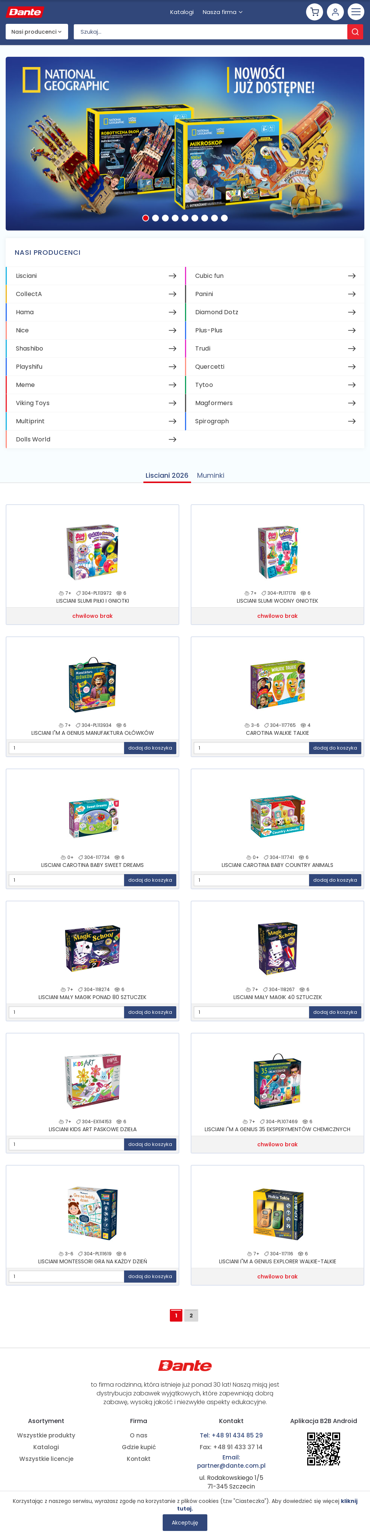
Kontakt (138, 1460)
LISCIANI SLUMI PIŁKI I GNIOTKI (92, 605)
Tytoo (204, 388)
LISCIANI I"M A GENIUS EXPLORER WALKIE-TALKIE (277, 1266)
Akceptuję (185, 1522)
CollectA (29, 297)
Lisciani (26, 279)
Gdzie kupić (139, 1447)
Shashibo (29, 352)
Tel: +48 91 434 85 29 (231, 1435)
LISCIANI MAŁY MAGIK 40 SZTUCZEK (277, 1001)
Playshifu (29, 370)
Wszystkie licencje (46, 1460)
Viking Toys (33, 406)
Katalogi (46, 1447)
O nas (139, 1435)
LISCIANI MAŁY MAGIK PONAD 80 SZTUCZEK (92, 1001)
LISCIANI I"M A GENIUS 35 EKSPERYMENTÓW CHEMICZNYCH (277, 1133)
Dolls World (33, 442)
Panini (204, 297)
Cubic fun (209, 279)
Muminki (211, 478)
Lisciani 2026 (166, 478)
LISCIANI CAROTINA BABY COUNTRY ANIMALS (277, 869)
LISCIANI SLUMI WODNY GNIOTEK (277, 605)
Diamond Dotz (216, 315)
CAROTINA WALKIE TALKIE (277, 737)
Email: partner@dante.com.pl (231, 1461)
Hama (25, 315)
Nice (22, 333)
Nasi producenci (33, 35)
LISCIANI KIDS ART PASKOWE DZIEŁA (93, 1133)
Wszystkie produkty (46, 1435)
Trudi (202, 352)
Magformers (214, 406)
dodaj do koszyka (150, 752)
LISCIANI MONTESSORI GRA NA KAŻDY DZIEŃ (92, 1266)
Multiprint (30, 424)
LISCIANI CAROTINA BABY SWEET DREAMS (92, 869)
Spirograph (212, 424)
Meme (25, 388)
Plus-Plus (208, 333)
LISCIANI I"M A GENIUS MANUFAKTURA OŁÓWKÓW (92, 737)
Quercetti (209, 370)
